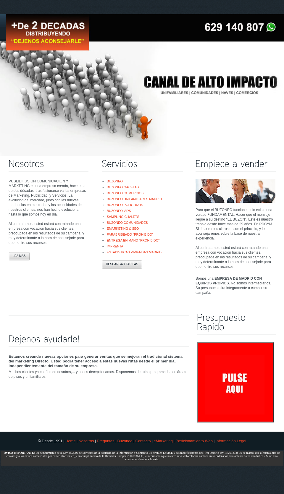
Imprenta (115, 246)
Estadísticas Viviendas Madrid (134, 252)
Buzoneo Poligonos (125, 205)
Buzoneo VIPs (119, 211)
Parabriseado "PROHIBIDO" (130, 234)
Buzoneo (115, 181)
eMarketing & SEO (123, 228)
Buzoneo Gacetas (123, 187)
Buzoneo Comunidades (127, 222)
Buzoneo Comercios (125, 193)
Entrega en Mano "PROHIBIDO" (133, 240)
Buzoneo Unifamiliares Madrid (134, 199)
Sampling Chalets (123, 216)
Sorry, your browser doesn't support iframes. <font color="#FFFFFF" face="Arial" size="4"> (235, 380)
